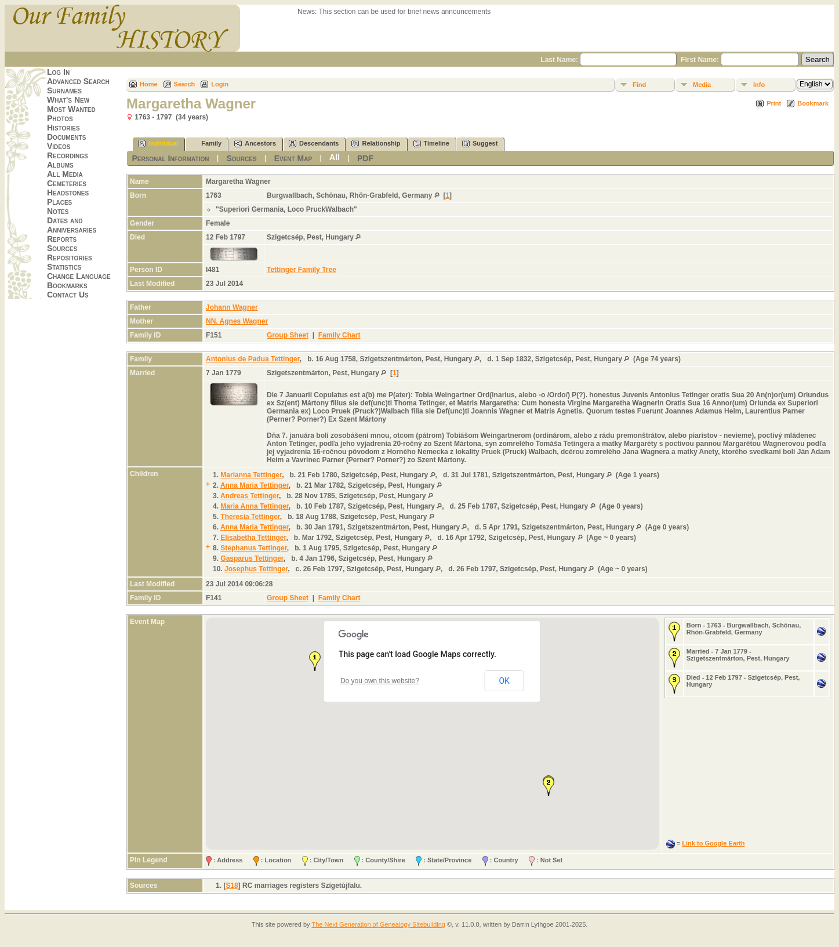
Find (639, 84)
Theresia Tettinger (249, 517)
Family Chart (339, 335)
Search (184, 84)
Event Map (293, 158)
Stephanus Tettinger (253, 548)
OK (504, 680)
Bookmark (813, 103)
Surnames (64, 90)
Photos (60, 118)
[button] (315, 661)
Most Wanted (71, 109)
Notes (57, 211)
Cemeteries (66, 183)
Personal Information (170, 158)
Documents (66, 136)
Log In (58, 72)
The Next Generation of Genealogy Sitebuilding (378, 924)
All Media (65, 174)
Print (774, 103)
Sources (62, 248)
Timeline (431, 143)
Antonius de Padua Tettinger (253, 359)
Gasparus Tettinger (251, 558)
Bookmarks (67, 285)
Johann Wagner (232, 307)
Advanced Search (78, 81)
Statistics (64, 266)
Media (702, 84)
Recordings (67, 155)
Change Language (79, 276)
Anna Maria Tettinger (254, 485)
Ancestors (255, 143)
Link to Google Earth (713, 843)
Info (759, 84)
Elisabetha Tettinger (253, 538)
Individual (158, 143)
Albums (60, 164)
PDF (365, 158)
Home (149, 84)
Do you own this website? (379, 681)
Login (219, 84)
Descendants (314, 143)
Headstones (68, 192)
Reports (62, 239)
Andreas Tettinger (249, 496)
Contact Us (68, 294)
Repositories (69, 257)
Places (59, 201)
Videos (58, 146)
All (334, 157)
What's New (68, 99)
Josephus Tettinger (256, 569)
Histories (63, 127)
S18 (232, 885)
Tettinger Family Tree (301, 270)
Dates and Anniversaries (71, 225)
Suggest (479, 143)
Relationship (375, 143)
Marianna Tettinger (251, 475)
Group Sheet (287, 335)
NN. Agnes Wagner (237, 321)
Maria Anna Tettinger (254, 506)
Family (206, 143)
